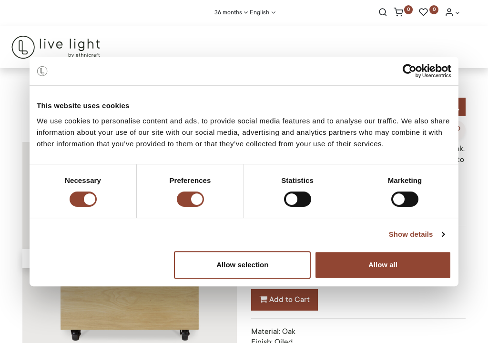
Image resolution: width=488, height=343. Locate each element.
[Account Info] (452, 13)
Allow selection (242, 265)
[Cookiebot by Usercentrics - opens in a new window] (409, 71)
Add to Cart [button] (284, 299)
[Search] (382, 13)
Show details (411, 234)
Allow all (382, 265)
